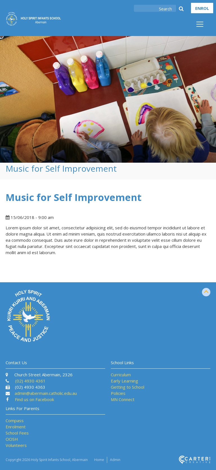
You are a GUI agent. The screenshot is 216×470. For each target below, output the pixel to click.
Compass (15, 420)
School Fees (17, 433)
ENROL (202, 8)
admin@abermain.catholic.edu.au (46, 393)
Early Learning (124, 381)
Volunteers (16, 445)
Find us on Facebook (34, 399)
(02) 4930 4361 (30, 381)
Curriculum (121, 374)
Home (99, 459)
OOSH (12, 439)
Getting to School (127, 387)
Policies (118, 393)
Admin (115, 459)
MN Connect (122, 399)
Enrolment (16, 426)
